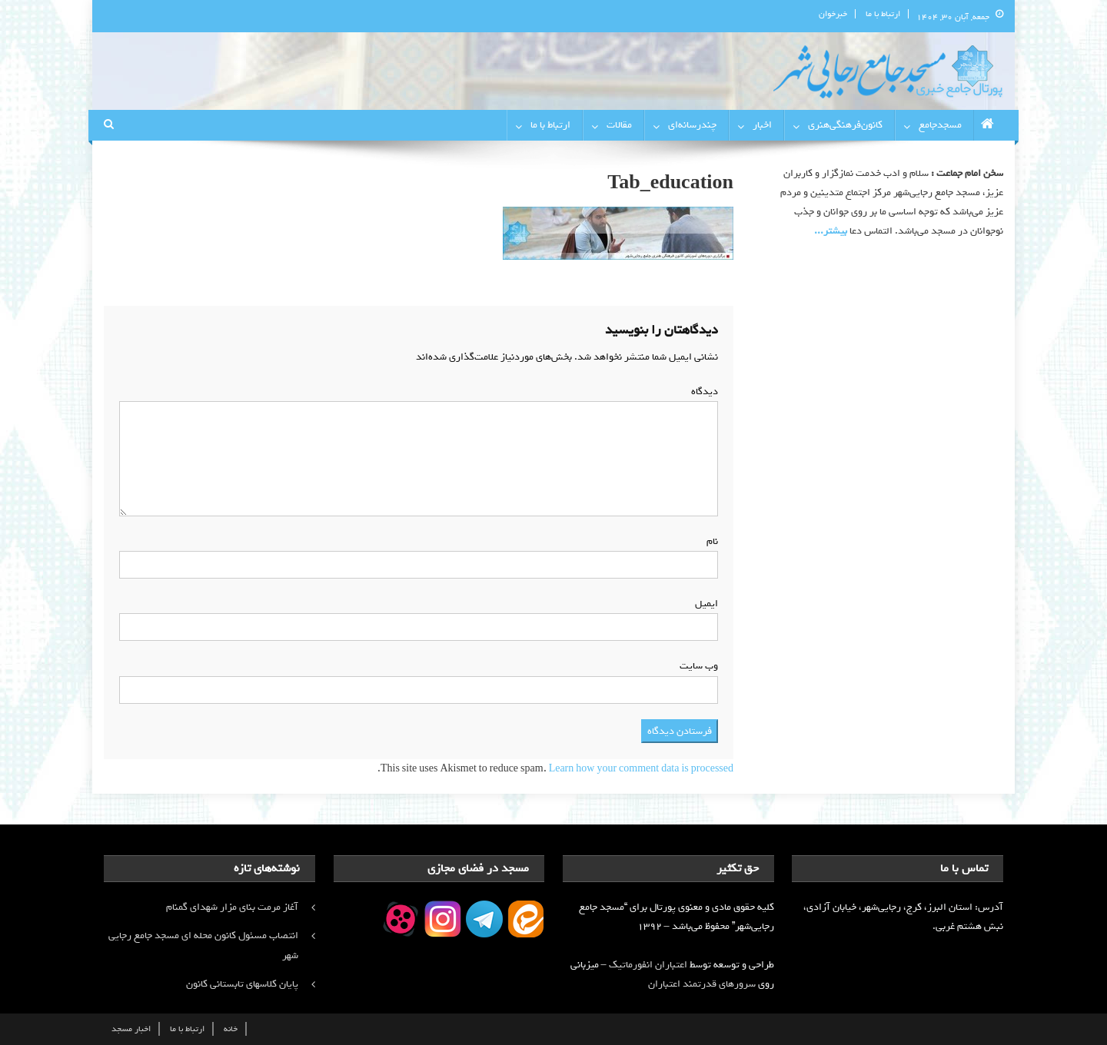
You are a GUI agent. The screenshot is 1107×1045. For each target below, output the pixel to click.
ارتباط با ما (883, 14)
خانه (231, 1029)
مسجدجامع (940, 125)
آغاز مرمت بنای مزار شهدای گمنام (232, 907)
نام (709, 541)
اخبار (762, 125)
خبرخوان (833, 14)
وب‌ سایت (699, 666)
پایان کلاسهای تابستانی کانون (242, 984)
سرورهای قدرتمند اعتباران (702, 984)
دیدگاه (701, 391)
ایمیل (703, 603)
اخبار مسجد (131, 1029)
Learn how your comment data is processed (641, 769)
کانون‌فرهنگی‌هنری (845, 125)
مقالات (619, 125)
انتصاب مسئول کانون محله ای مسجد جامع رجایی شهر (203, 945)
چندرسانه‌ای (692, 125)
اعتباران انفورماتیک (648, 965)
